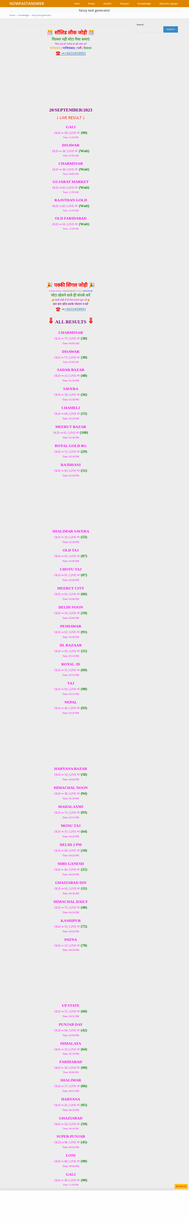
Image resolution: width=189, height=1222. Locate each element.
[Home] (12, 15)
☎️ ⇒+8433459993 (71, 53)
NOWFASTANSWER (26, 3)
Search (140, 24)
